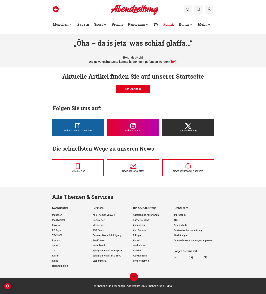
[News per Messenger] (78, 167)
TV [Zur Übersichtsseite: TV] (156, 24)
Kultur (55, 255)
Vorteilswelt (99, 245)
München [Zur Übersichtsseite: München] (61, 24)
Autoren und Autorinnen (146, 215)
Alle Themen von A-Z (104, 215)
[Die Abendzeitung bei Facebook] (78, 127)
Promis (56, 240)
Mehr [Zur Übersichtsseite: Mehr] (202, 24)
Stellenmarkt (100, 260)
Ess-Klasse (98, 240)
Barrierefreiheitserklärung (188, 230)
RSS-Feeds (98, 230)
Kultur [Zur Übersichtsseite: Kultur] (184, 24)
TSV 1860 (57, 235)
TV (53, 250)
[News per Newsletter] (133, 167)
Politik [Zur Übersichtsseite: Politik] (168, 24)
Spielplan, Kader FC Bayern (107, 250)
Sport (55, 245)
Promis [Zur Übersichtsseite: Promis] (117, 24)
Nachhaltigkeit (60, 265)
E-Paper (137, 235)
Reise (55, 260)
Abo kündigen (181, 235)
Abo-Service (139, 230)
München (57, 215)
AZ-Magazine (140, 255)
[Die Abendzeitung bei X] (188, 127)
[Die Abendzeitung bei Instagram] (133, 127)
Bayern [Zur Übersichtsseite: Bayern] (83, 24)
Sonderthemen (141, 260)
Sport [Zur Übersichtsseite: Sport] (98, 24)
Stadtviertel (58, 220)
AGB (176, 220)
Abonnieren (139, 225)
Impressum (180, 215)
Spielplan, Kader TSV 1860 (107, 255)
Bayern (56, 225)
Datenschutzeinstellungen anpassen (193, 240)
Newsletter (98, 220)
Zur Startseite (133, 88)
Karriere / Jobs (141, 220)
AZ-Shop (137, 250)
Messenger (99, 225)
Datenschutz (180, 225)
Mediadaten (139, 245)
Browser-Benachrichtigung (107, 235)
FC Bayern (57, 230)
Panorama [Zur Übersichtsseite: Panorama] (136, 24)
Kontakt (137, 240)
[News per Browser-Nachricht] (188, 167)
